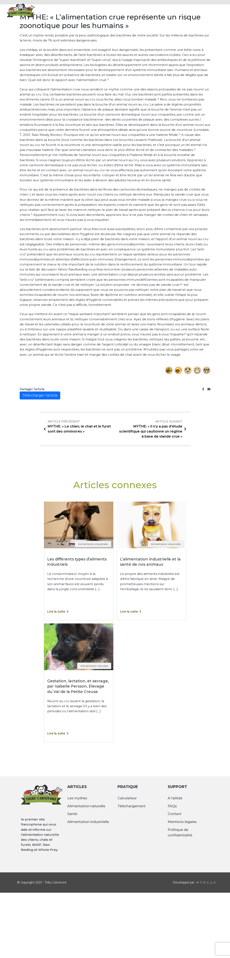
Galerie (163, 10)
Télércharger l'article (39, 460)
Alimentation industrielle (88, 887)
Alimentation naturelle (86, 871)
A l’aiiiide (175, 863)
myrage (206, 948)
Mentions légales (182, 887)
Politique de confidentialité (180, 898)
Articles (144, 10)
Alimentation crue (115, 10)
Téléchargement (132, 871)
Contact (182, 10)
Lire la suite (58, 677)
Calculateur (206, 10)
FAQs (172, 871)
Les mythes (77, 863)
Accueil (87, 10)
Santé (72, 879)
